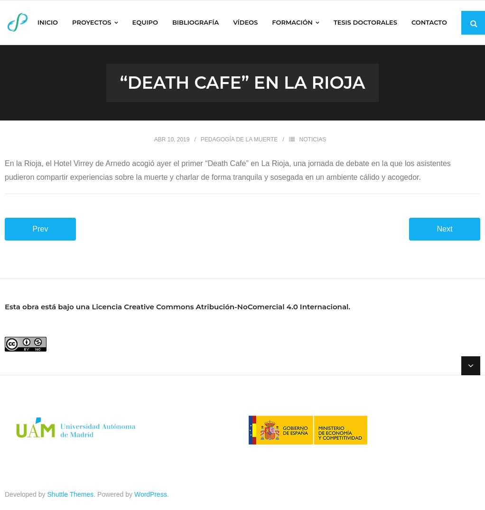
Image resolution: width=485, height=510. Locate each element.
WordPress (150, 494)
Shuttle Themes (70, 494)
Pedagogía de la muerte (239, 139)
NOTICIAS (312, 139)
